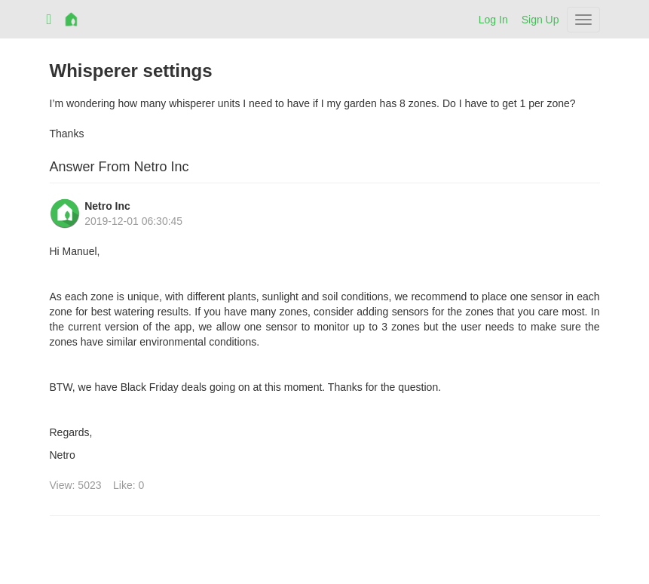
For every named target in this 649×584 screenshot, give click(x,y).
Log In (493, 20)
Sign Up (540, 20)
